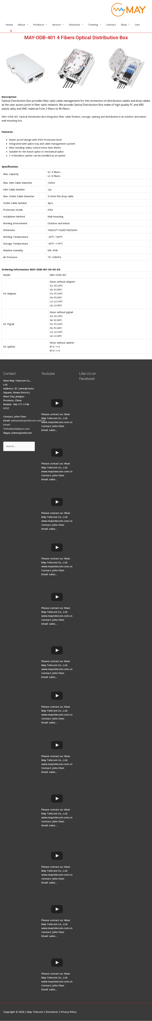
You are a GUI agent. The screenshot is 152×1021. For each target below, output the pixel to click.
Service (56, 24)
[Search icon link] (11, 31)
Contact (111, 24)
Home (9, 24)
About (21, 24)
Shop (124, 24)
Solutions (74, 24)
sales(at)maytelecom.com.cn (28, 420)
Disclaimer (52, 1012)
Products (38, 24)
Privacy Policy (69, 1012)
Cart (137, 24)
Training (93, 24)
